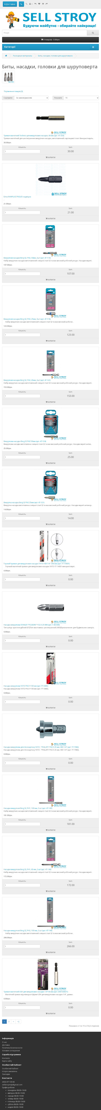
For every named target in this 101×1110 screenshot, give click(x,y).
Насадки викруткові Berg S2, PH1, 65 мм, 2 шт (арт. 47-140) (27, 869)
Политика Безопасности (12, 1048)
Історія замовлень (9, 1071)
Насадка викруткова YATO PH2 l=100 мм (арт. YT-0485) (26, 686)
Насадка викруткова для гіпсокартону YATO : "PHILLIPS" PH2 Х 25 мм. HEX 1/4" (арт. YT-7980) (41, 747)
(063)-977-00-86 (8, 1082)
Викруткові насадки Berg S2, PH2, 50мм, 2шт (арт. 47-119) (27, 258)
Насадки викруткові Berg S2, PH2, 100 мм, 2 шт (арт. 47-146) (28, 930)
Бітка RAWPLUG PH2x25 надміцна (17, 197)
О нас (4, 1042)
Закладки (6, 1074)
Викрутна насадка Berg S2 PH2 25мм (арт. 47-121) (24, 502)
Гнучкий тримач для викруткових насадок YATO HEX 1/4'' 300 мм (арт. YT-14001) (37, 563)
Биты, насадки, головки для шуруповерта (55, 56)
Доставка (10, 4)
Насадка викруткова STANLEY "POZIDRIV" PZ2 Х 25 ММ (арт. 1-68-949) (32, 625)
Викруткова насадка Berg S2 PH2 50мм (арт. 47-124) (25, 441)
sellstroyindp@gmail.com (12, 1084)
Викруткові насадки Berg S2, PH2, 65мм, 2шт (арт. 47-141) (27, 380)
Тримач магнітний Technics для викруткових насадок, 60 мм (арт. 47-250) (34, 135)
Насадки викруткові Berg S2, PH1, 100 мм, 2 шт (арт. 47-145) (28, 808)
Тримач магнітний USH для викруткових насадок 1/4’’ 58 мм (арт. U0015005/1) (36, 992)
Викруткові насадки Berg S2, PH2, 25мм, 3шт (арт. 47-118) (27, 319)
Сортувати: (8, 98)
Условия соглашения (11, 1050)
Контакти (6, 1058)
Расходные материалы (22, 56)
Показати (58, 98)
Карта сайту (7, 1061)
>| (18, 1021)
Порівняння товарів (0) (13, 91)
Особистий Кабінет (10, 1068)
